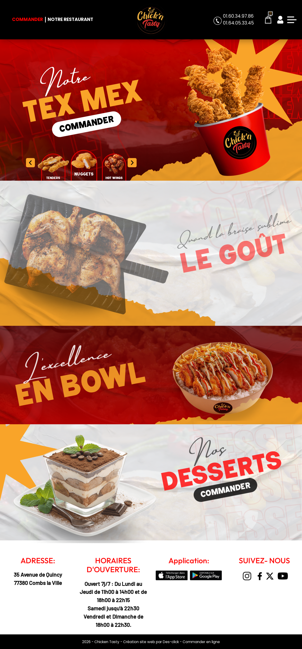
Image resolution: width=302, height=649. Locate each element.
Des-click (171, 641)
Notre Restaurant (70, 19)
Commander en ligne (201, 641)
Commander (27, 19)
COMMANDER (86, 124)
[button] (132, 163)
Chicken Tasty (106, 641)
